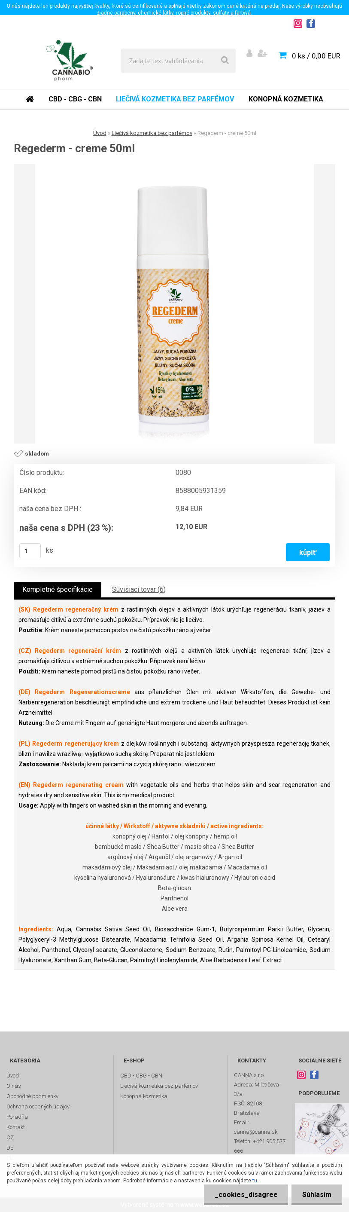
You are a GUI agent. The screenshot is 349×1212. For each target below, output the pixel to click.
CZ (10, 1137)
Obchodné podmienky (32, 1096)
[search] (225, 61)
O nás (13, 1086)
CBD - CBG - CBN (75, 99)
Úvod (99, 133)
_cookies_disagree (245, 1195)
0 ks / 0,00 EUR (316, 56)
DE (9, 1148)
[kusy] (30, 550)
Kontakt (15, 1127)
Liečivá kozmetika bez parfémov (175, 99)
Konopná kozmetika (286, 99)
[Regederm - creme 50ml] (174, 304)
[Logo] (69, 60)
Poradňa (17, 1117)
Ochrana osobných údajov (38, 1106)
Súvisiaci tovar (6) (139, 589)
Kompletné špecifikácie (57, 589)
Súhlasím (316, 1195)
